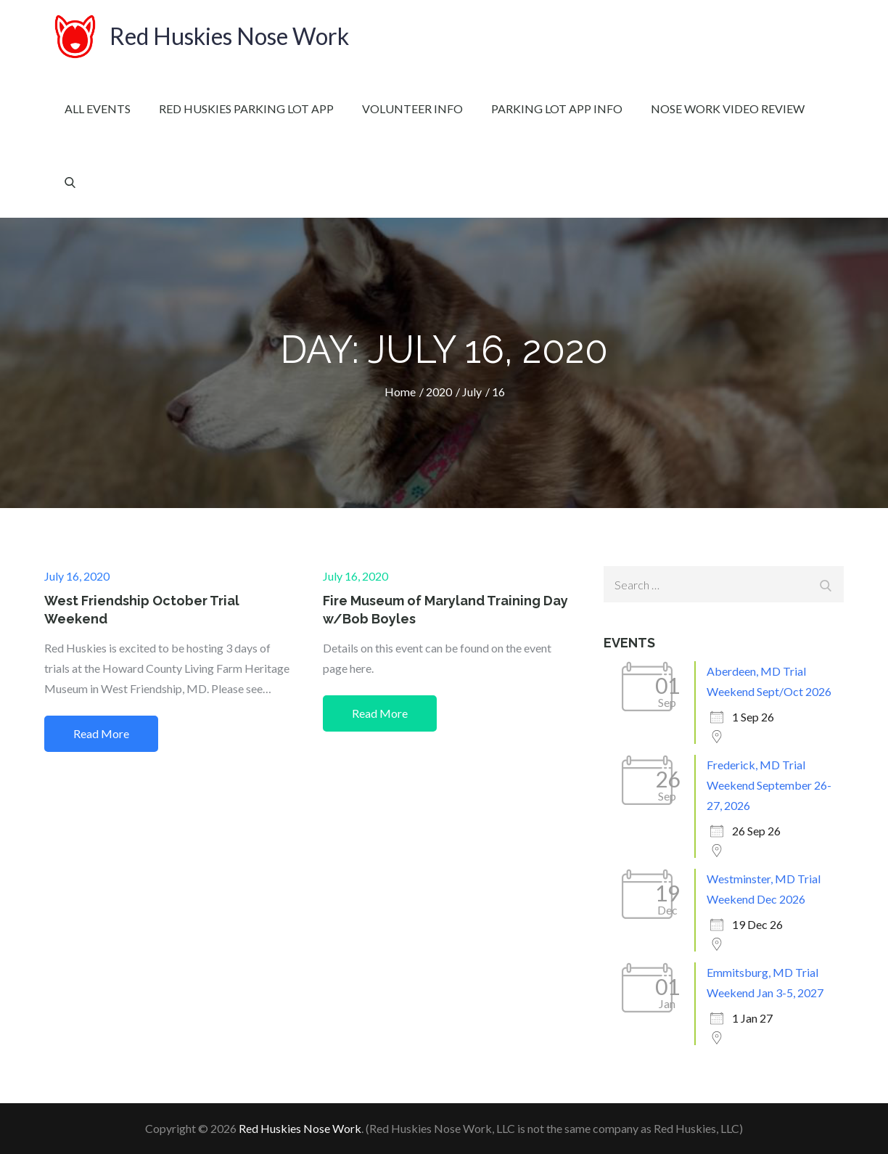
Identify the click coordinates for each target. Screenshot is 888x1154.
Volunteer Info (412, 108)
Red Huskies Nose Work (229, 36)
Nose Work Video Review (728, 108)
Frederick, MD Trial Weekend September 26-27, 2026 (769, 785)
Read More (101, 733)
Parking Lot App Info (556, 108)
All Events (98, 108)
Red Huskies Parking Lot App (246, 108)
